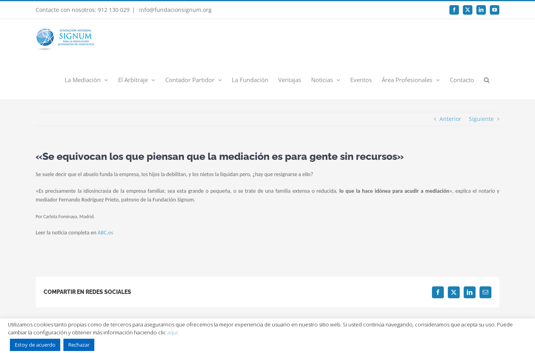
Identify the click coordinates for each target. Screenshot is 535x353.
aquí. (173, 332)
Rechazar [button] (79, 344)
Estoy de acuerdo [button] (35, 344)
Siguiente (481, 119)
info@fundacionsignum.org (175, 9)
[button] (486, 79)
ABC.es (105, 232)
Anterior (450, 119)
